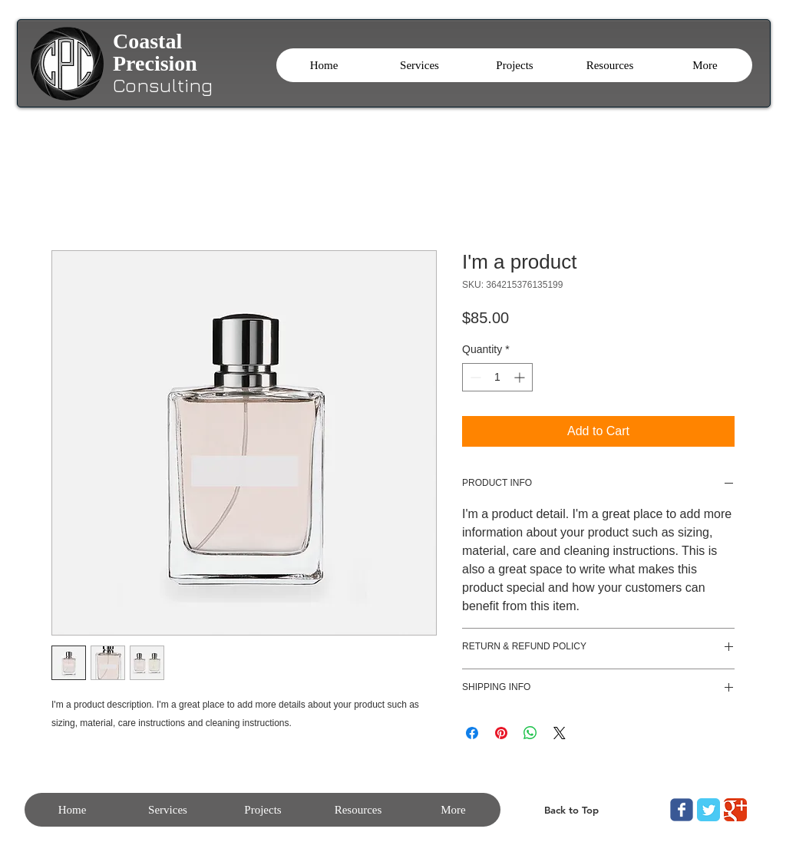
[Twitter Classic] (708, 809)
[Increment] (520, 377)
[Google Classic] (735, 809)
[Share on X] (559, 733)
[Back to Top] (571, 809)
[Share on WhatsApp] (530, 733)
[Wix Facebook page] (681, 809)
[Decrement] (474, 377)
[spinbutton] (497, 377)
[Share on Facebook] (472, 733)
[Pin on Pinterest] (501, 733)
